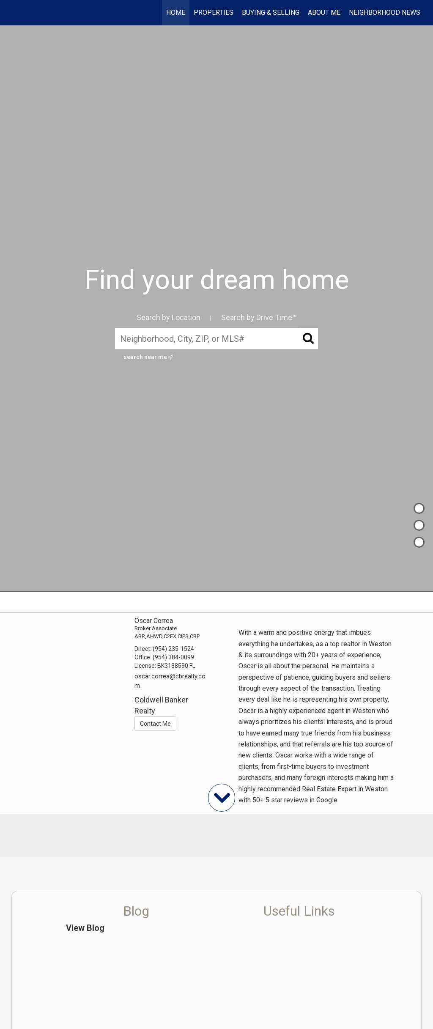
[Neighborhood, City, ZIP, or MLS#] (216, 338)
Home (175, 12)
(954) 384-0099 (173, 657)
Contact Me (155, 723)
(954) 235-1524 (173, 648)
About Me (324, 12)
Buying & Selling (270, 12)
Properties (213, 12)
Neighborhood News (384, 12)
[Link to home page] (15, 12)
